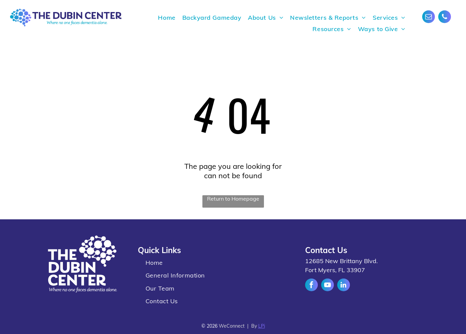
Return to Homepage (233, 198)
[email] (428, 17)
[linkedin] (343, 286)
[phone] (444, 17)
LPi (261, 326)
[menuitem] (167, 17)
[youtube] (327, 286)
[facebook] (311, 286)
